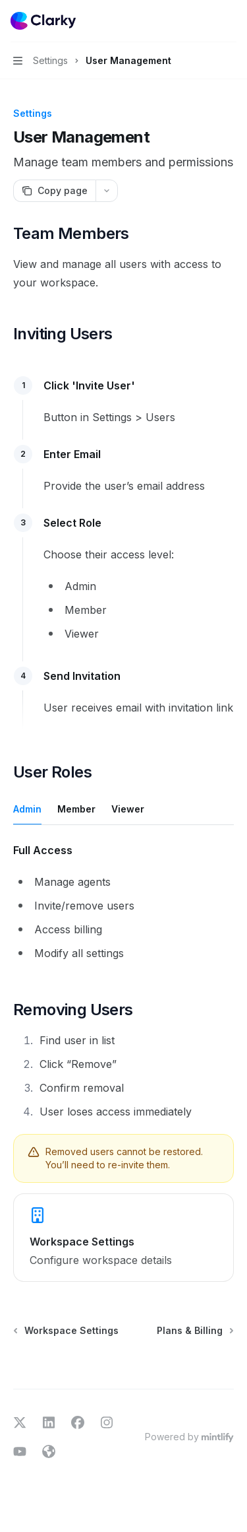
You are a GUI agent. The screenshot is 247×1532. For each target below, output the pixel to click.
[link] (123, 1237)
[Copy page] (54, 191)
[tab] (27, 808)
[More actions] (229, 21)
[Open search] (204, 21)
